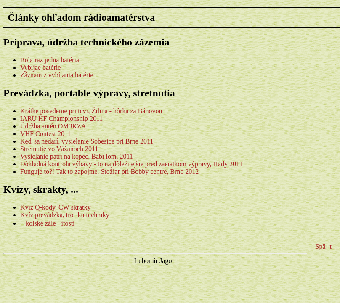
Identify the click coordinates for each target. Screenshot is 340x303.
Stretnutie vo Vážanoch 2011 (59, 148)
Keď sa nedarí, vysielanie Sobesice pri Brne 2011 (86, 141)
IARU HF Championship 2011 (61, 118)
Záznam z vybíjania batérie (56, 75)
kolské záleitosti (47, 223)
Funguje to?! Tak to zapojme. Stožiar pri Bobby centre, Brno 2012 (109, 171)
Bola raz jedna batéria (49, 60)
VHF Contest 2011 (45, 133)
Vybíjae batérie (40, 67)
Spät (324, 246)
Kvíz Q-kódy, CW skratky (55, 207)
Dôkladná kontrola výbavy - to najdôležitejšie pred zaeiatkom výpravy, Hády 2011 (131, 163)
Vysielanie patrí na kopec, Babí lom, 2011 (76, 156)
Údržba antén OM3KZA (53, 126)
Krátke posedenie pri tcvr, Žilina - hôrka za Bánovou (91, 110)
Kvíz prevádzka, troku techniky (64, 214)
